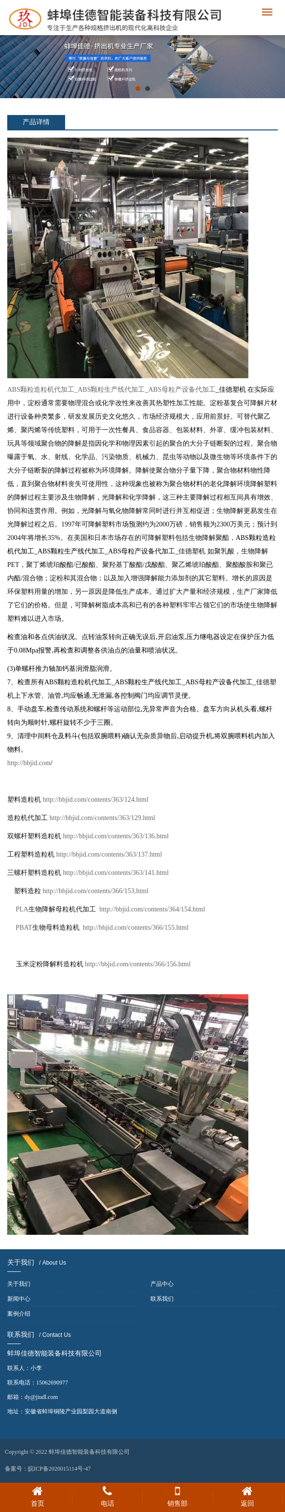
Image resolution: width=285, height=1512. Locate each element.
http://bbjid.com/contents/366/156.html (137, 964)
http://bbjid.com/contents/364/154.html (152, 909)
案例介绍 (18, 1313)
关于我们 (18, 1284)
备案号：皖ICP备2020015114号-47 (48, 1468)
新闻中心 (18, 1298)
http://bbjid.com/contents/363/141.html (116, 872)
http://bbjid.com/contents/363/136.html (116, 836)
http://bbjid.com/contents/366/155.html (136, 927)
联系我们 (162, 1298)
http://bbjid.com (29, 763)
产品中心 (162, 1284)
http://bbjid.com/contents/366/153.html (96, 891)
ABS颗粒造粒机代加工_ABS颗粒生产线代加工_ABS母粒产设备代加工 (111, 389)
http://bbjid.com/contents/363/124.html (96, 799)
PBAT (48, 927)
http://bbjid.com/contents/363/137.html (109, 854)
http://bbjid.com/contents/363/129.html (102, 817)
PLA (56, 909)
